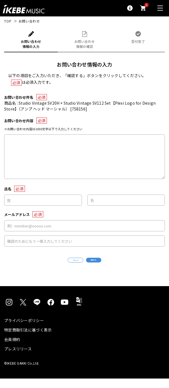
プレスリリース (18, 358)
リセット (59, 265)
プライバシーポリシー (24, 330)
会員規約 (12, 349)
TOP (8, 21)
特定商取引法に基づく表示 (28, 339)
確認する (109, 264)
